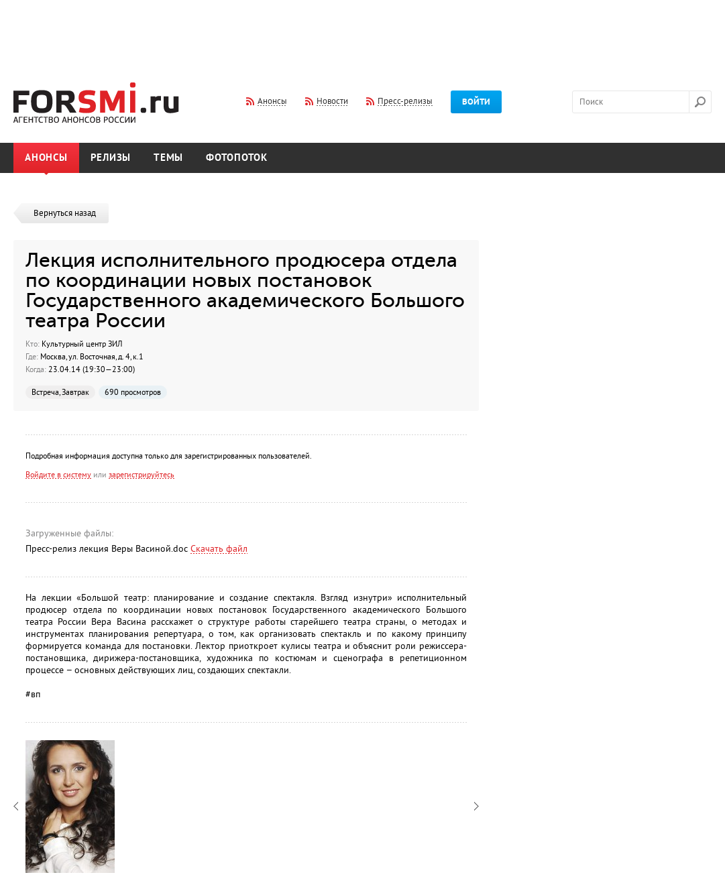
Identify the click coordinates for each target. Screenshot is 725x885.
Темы (168, 158)
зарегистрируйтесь (141, 474)
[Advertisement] (363, 32)
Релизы (111, 158)
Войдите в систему (58, 474)
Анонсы (46, 158)
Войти (476, 102)
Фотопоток (237, 158)
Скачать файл (218, 548)
